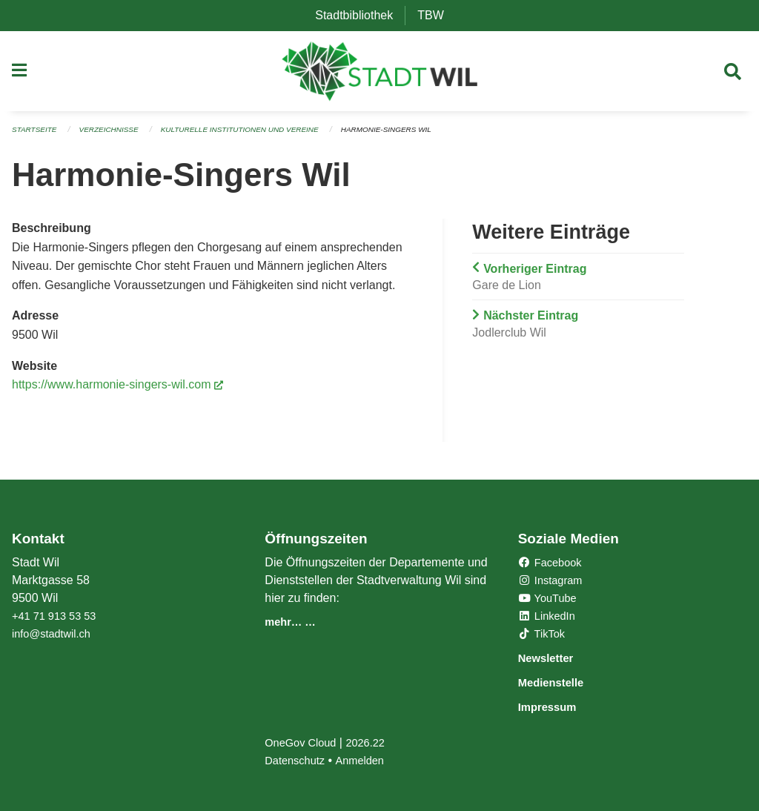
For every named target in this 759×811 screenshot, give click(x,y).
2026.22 (374, 742)
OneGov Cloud (304, 742)
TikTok (544, 635)
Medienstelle (560, 683)
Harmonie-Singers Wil (419, 134)
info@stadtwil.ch (55, 635)
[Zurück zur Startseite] (380, 74)
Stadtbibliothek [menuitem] (360, 15)
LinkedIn (549, 618)
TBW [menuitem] (436, 15)
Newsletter (553, 659)
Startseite (37, 134)
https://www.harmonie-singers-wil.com (117, 389)
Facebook (553, 564)
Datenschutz (298, 760)
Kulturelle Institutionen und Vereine (259, 134)
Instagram (553, 582)
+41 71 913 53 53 (58, 618)
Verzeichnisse (117, 134)
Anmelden (367, 760)
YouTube (550, 600)
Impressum (555, 707)
